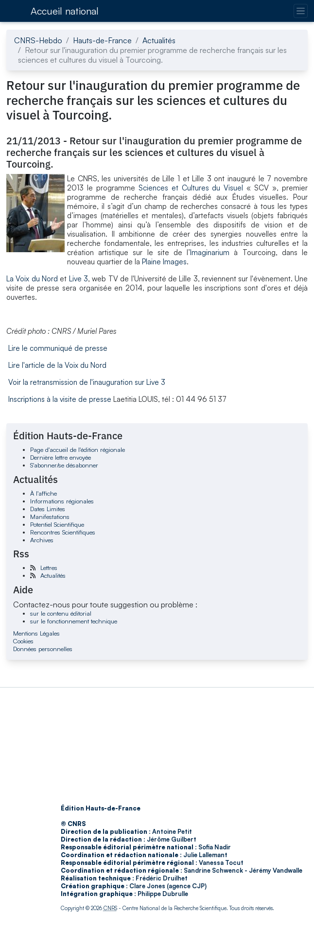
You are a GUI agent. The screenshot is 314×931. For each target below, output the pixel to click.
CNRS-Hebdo (38, 40)
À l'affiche (43, 493)
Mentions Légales (36, 633)
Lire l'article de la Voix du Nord (57, 365)
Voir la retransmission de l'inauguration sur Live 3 (86, 382)
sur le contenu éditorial (60, 613)
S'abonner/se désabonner (64, 465)
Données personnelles (42, 649)
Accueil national (65, 11)
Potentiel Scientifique (57, 524)
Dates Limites (47, 509)
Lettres (48, 567)
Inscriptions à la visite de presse (59, 399)
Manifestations (50, 516)
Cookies (23, 641)
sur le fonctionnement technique (73, 621)
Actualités (158, 40)
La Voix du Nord (32, 278)
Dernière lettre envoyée (60, 457)
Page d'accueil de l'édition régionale (77, 449)
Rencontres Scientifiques (62, 532)
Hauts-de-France (102, 40)
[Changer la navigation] (301, 11)
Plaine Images (164, 261)
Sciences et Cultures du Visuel (191, 187)
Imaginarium (209, 252)
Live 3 (78, 278)
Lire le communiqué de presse (57, 348)
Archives (41, 540)
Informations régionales (62, 501)
